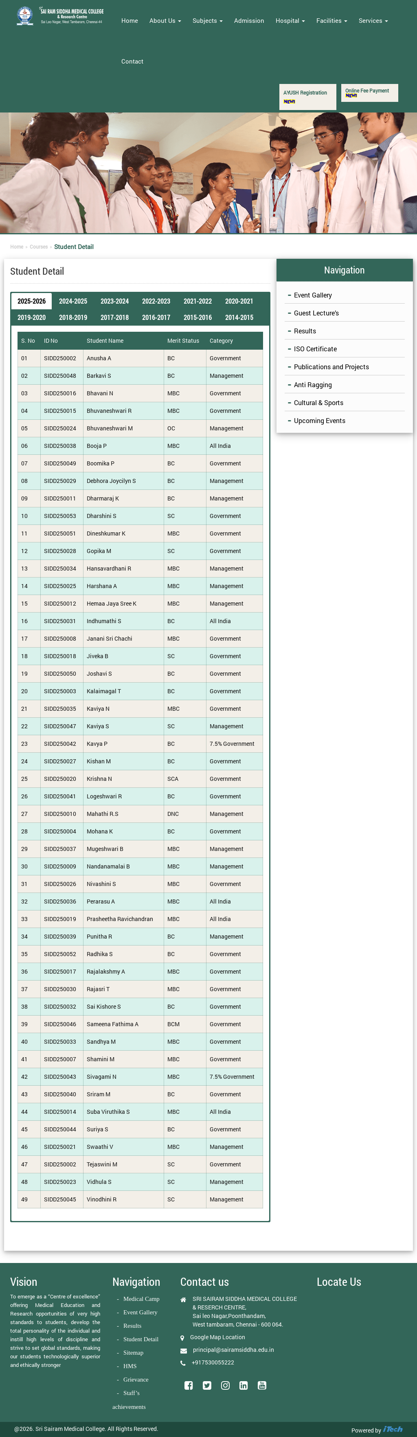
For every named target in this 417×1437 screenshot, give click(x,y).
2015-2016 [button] (198, 317)
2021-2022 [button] (198, 301)
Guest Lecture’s (316, 313)
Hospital (290, 20)
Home (129, 20)
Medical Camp (141, 1299)
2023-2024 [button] (115, 301)
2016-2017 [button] (156, 317)
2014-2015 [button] (239, 317)
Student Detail (140, 1339)
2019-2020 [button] (32, 317)
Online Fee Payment (367, 92)
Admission (249, 20)
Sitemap (133, 1352)
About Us (165, 20)
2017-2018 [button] (115, 317)
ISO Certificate (315, 348)
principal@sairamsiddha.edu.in (233, 1349)
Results (305, 330)
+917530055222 (213, 1362)
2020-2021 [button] (239, 301)
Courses (39, 246)
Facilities (331, 20)
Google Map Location (217, 1337)
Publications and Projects (331, 366)
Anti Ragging (313, 384)
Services (373, 20)
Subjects (208, 20)
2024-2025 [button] (73, 301)
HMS (130, 1366)
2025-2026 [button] (32, 301)
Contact (132, 61)
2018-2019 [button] (73, 317)
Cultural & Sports (318, 402)
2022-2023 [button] (156, 301)
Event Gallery (313, 295)
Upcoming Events (319, 420)
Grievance (136, 1379)
